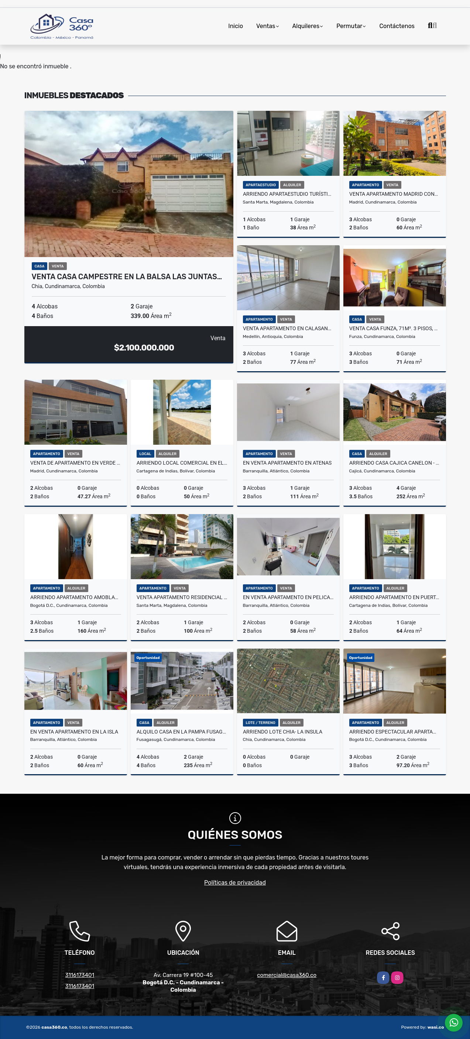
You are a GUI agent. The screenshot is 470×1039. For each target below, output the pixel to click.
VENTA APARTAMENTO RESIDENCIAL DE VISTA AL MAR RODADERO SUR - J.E (182, 597)
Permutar (349, 26)
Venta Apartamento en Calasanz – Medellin (288, 328)
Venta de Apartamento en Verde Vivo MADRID (75, 463)
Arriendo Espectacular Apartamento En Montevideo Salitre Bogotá (394, 732)
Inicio (235, 26)
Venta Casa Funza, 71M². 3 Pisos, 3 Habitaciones (394, 328)
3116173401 (79, 975)
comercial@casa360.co (286, 975)
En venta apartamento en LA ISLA (74, 732)
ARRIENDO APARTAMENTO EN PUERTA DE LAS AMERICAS (394, 597)
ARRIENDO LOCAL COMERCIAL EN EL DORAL (182, 463)
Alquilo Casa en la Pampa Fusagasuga (182, 732)
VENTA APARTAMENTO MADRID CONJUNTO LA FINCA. (394, 194)
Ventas (265, 26)
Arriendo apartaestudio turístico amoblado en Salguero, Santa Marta (288, 194)
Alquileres (306, 26)
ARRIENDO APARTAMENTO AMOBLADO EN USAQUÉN (75, 597)
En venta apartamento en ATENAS (287, 463)
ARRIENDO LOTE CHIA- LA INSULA (282, 732)
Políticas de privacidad (235, 882)
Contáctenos (397, 26)
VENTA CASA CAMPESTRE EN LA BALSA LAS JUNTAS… (127, 276)
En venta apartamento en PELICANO (288, 597)
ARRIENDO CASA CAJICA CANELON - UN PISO (394, 463)
